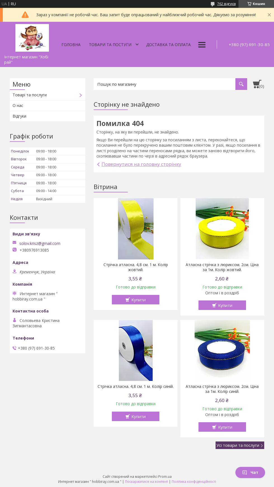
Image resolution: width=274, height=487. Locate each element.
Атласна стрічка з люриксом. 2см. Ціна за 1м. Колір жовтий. (222, 267)
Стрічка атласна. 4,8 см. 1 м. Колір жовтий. (135, 267)
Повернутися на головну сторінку (141, 164)
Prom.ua (165, 476)
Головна (71, 44)
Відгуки (19, 116)
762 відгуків (226, 3)
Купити (138, 299)
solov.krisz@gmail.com (39, 243)
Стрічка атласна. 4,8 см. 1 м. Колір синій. (136, 386)
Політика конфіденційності (194, 481)
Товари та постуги (110, 44)
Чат (250, 472)
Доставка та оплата (168, 44)
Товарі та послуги (30, 94)
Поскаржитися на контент (146, 481)
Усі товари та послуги (237, 445)
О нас (18, 105)
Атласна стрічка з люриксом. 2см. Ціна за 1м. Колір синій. (222, 389)
